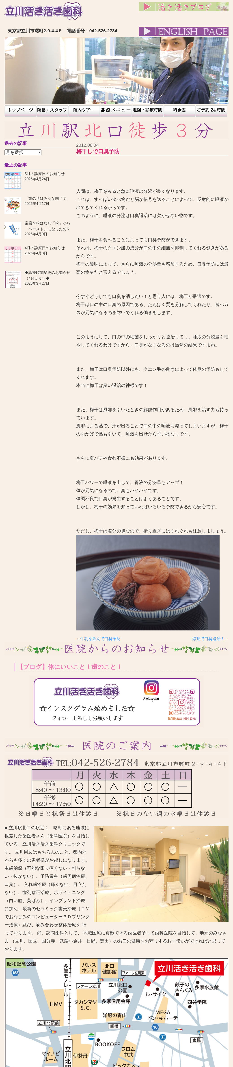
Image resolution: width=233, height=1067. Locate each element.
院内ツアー (84, 111)
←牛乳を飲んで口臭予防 (98, 639)
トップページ (20, 111)
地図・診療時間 (148, 111)
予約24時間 (211, 111)
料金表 (179, 111)
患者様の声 (116, 111)
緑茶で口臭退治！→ (210, 639)
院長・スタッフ (52, 111)
